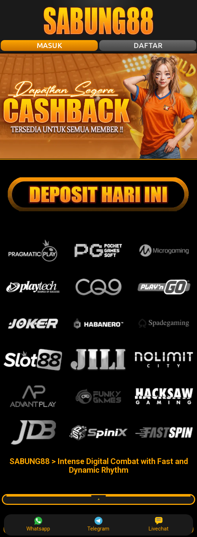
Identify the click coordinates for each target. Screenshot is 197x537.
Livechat (158, 524)
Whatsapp (38, 524)
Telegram (98, 524)
